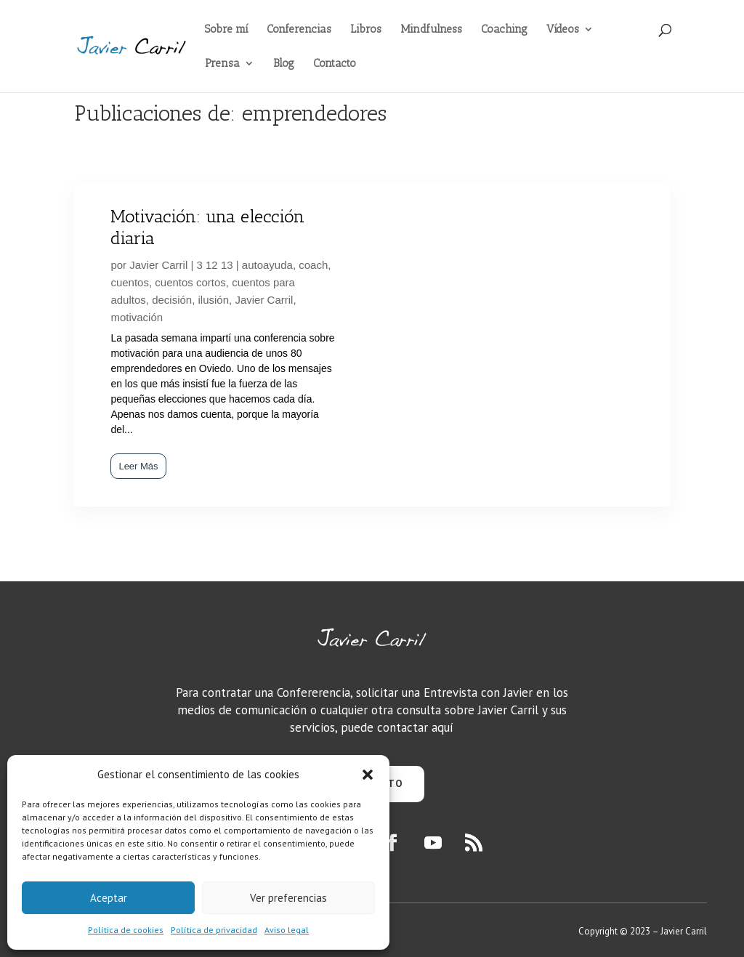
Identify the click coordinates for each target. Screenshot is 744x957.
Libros (365, 30)
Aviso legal (286, 929)
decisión (172, 300)
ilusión (214, 300)
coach (313, 265)
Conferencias (299, 30)
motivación (136, 317)
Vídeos (562, 30)
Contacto (334, 64)
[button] (367, 774)
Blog (283, 64)
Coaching (504, 30)
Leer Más (138, 466)
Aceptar (108, 898)
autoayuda (267, 265)
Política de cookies (125, 929)
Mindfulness (431, 30)
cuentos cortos (190, 282)
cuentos (129, 282)
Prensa (222, 64)
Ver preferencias (288, 898)
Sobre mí (226, 30)
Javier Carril (158, 265)
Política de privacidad (214, 929)
